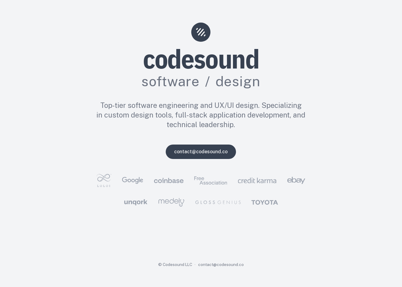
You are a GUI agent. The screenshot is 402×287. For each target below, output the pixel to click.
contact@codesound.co (201, 151)
